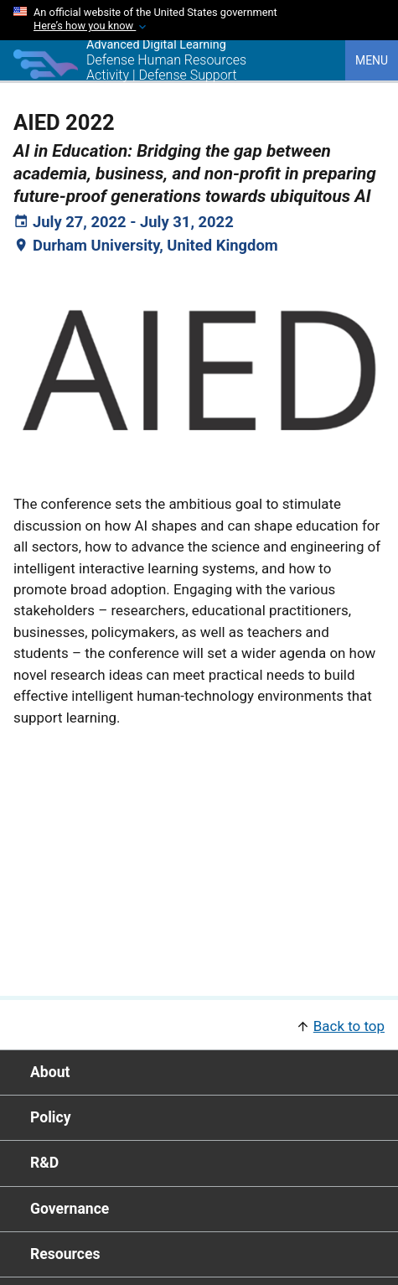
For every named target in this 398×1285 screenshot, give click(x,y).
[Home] (45, 74)
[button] (199, 1024)
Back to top (349, 1026)
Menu (371, 60)
